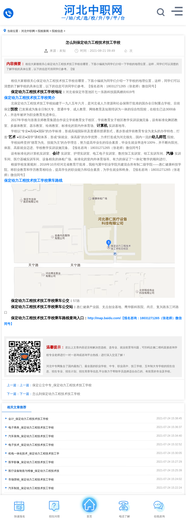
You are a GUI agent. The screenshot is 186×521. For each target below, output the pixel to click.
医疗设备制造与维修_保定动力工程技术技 (31, 470)
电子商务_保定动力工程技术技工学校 (29, 427)
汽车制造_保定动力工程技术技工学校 (29, 488)
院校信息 (57, 31)
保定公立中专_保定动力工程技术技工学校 (62, 385)
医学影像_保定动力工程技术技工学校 (29, 462)
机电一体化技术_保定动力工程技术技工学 (31, 453)
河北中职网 (28, 31)
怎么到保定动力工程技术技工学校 (56, 394)
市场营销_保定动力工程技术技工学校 (29, 479)
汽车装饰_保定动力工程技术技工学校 (29, 436)
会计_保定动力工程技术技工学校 (26, 418)
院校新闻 (43, 31)
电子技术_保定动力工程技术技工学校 (29, 444)
